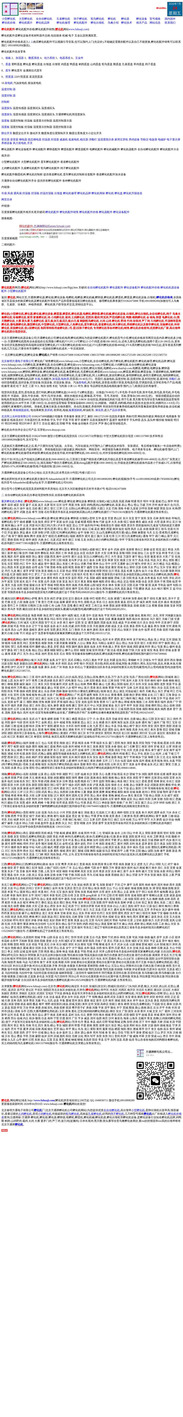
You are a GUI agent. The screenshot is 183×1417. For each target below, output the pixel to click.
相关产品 (141, 22)
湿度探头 (6, 114)
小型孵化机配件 (16, 291)
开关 (30, 143)
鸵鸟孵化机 (97, 18)
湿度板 (5, 126)
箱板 (8, 57)
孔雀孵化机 (63, 18)
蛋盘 (8, 64)
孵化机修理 (63, 22)
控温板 (26, 193)
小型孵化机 (8, 18)
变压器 (5, 139)
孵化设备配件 (121, 212)
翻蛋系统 (33, 57)
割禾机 (49, 410)
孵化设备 (141, 18)
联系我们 (170, 22)
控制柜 (5, 101)
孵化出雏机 (97, 22)
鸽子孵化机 (80, 18)
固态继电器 (34, 139)
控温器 (46, 139)
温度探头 (6, 108)
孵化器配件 (106, 212)
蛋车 (8, 70)
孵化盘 (119, 193)
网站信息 (155, 22)
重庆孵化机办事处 (12, 501)
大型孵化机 (26, 18)
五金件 (79, 57)
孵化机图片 (26, 22)
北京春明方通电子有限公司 (17, 361)
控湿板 (35, 193)
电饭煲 (153, 139)
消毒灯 (93, 139)
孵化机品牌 (42, 22)
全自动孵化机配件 (98, 287)
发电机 (9, 83)
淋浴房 (99, 410)
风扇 (10, 193)
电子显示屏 (173, 139)
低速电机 (73, 139)
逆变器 (14, 139)
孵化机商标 (98, 193)
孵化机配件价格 (88, 212)
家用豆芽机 (121, 139)
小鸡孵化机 (45, 1113)
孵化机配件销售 (69, 212)
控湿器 (55, 139)
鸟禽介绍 (113, 22)
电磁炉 (162, 139)
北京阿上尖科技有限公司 (16, 416)
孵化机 (112, 18)
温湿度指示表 (106, 139)
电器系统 (65, 57)
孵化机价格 (8, 22)
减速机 (64, 139)
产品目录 (114, 410)
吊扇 (4, 193)
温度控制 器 (8, 89)
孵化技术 (126, 22)
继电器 (23, 139)
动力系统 (50, 57)
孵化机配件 (80, 22)
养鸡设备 (134, 139)
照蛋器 (9, 76)
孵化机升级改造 (132, 193)
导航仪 (144, 139)
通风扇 (18, 193)
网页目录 (6, 199)
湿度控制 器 (8, 95)
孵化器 (125, 18)
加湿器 (20, 57)
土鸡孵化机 (25, 1113)
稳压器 (84, 139)
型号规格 (155, 18)
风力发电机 (19, 143)
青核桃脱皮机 (21, 410)
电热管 (65, 378)
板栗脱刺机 (75, 410)
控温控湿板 (47, 193)
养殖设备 (6, 143)
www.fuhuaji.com (78, 29)
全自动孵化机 (44, 18)
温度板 (5, 120)
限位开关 (6, 133)
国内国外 (170, 18)
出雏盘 (58, 193)
